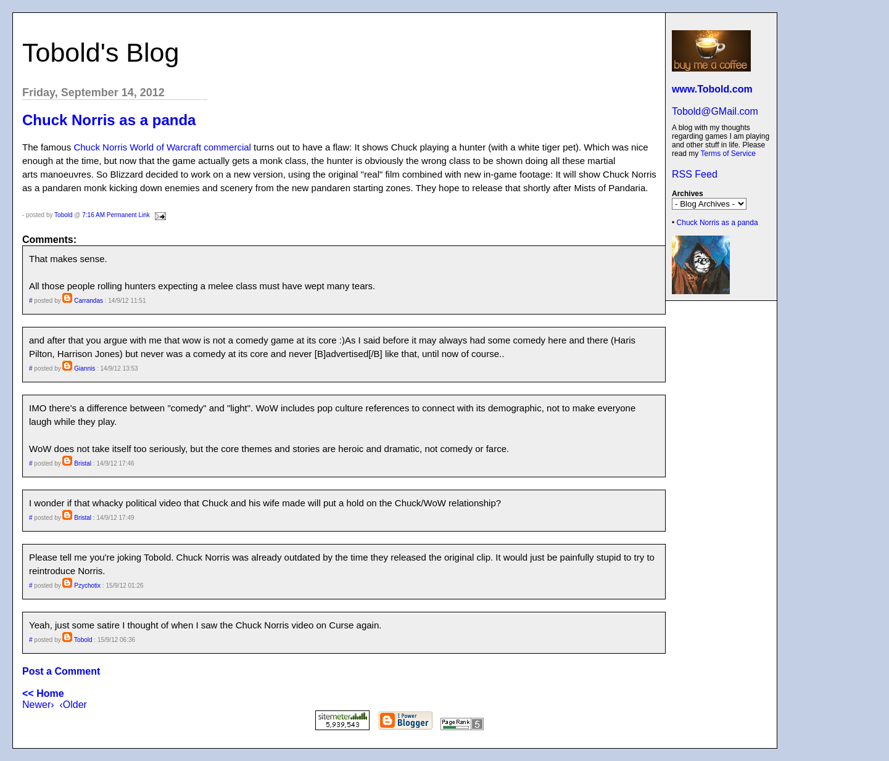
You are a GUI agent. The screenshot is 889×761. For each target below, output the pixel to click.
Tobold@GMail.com (715, 111)
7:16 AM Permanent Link (116, 215)
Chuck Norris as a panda (717, 222)
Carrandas (88, 300)
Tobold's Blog (100, 52)
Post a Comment (61, 671)
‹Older (72, 704)
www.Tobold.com (712, 89)
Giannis (84, 368)
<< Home (43, 693)
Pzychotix (87, 585)
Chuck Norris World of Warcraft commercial (162, 147)
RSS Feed (694, 174)
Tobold (63, 215)
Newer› (38, 704)
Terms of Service (727, 153)
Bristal (82, 463)
